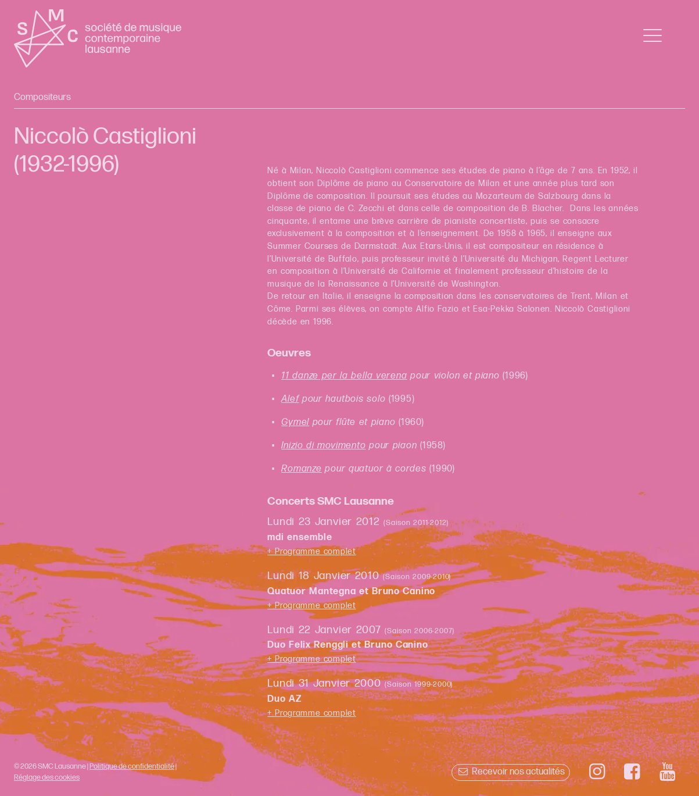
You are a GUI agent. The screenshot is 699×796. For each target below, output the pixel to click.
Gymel (295, 422)
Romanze (301, 468)
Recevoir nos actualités (510, 771)
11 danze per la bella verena (344, 375)
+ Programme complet (311, 551)
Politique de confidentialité (131, 766)
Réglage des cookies (47, 777)
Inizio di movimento (323, 445)
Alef (290, 399)
